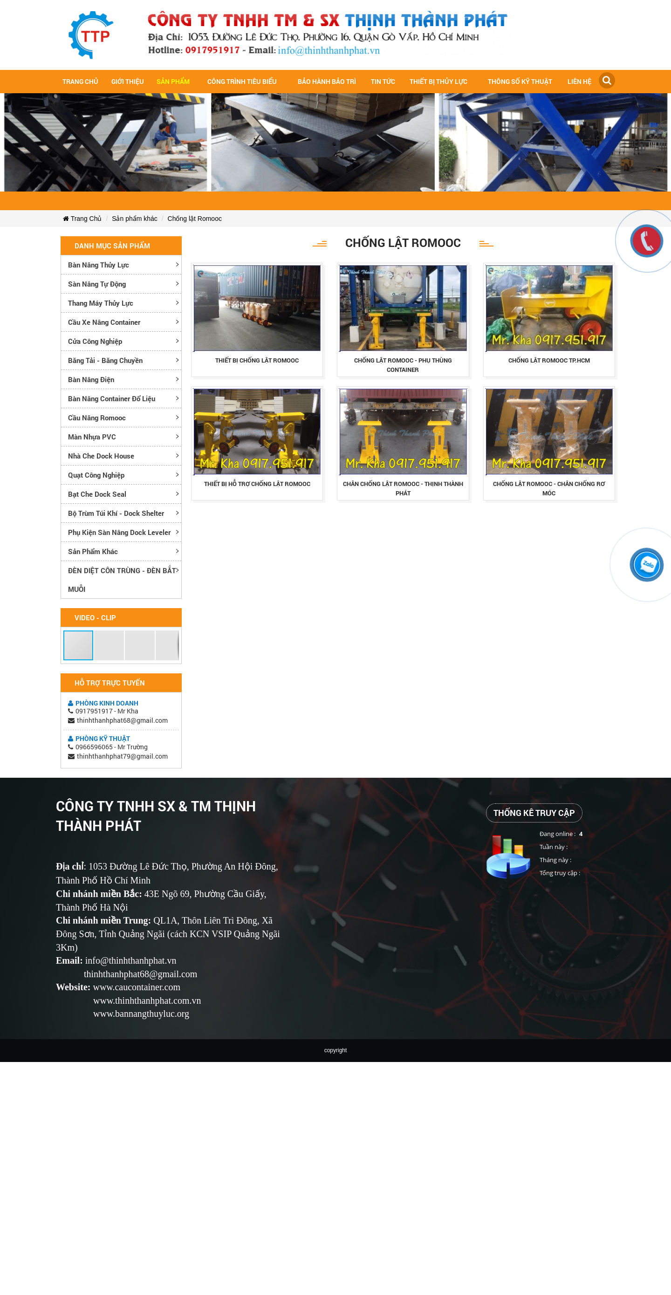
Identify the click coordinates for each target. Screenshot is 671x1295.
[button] (78, 645)
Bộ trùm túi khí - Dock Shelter (116, 513)
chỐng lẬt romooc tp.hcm (549, 360)
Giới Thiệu (127, 81)
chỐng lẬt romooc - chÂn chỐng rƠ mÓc (549, 488)
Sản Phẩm (173, 81)
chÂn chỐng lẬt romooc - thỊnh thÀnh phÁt (403, 488)
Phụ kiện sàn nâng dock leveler (119, 532)
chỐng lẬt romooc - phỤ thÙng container (403, 365)
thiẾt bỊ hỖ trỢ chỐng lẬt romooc (257, 484)
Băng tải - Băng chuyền (105, 360)
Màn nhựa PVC (92, 436)
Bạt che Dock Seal (97, 494)
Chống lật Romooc (195, 218)
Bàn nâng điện (91, 379)
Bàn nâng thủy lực (98, 264)
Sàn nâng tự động (97, 283)
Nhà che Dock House (101, 455)
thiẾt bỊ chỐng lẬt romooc (257, 360)
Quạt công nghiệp (96, 475)
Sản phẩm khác (134, 218)
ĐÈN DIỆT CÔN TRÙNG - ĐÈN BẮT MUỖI (122, 580)
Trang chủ (80, 81)
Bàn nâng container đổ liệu (111, 398)
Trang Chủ (82, 218)
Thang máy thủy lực (100, 303)
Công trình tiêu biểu (242, 81)
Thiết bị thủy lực (438, 81)
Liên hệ (579, 81)
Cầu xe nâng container (104, 322)
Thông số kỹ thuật (520, 81)
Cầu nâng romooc (97, 417)
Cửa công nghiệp (95, 341)
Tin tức (383, 81)
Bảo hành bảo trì (327, 81)
